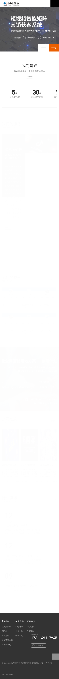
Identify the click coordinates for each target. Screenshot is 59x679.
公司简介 (19, 627)
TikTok (4, 631)
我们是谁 (29, 66)
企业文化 (19, 631)
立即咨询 (39, 645)
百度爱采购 (6, 645)
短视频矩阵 (6, 627)
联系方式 (19, 636)
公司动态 (30, 627)
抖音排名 (5, 636)
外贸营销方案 (7, 640)
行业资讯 (30, 631)
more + (29, 77)
